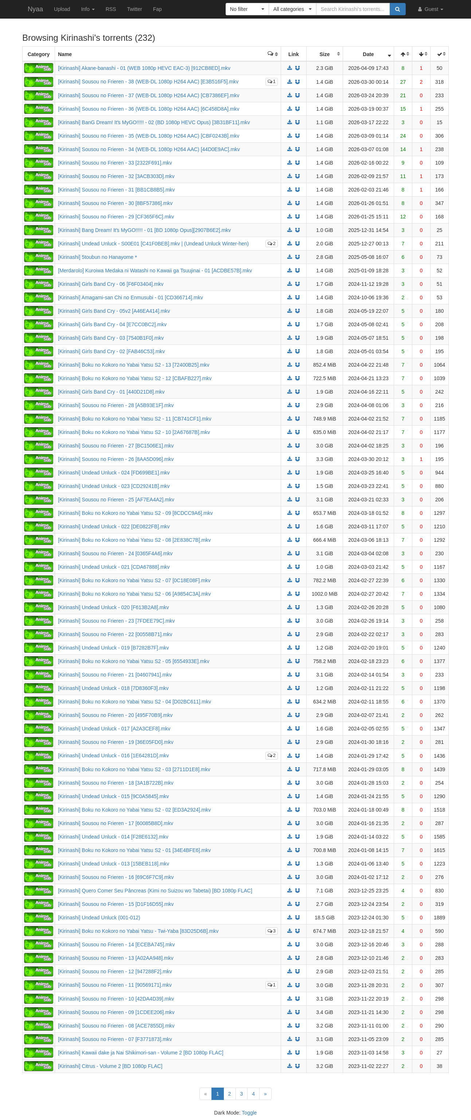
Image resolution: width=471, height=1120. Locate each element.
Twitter (134, 9)
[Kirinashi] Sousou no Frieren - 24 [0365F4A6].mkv (115, 553)
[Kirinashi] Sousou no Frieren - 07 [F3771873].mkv (115, 1039)
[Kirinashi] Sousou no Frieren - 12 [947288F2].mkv (115, 971)
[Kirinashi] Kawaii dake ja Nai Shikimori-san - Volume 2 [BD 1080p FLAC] (140, 1053)
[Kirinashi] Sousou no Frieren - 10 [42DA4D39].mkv (116, 999)
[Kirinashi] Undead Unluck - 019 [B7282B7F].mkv (113, 648)
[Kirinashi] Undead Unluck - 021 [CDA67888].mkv (114, 567)
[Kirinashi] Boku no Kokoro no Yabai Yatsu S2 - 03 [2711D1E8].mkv (134, 769)
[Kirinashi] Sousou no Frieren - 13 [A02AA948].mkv (116, 958)
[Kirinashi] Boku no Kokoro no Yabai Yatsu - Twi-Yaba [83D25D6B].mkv (138, 931)
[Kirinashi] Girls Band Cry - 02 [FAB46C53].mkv (111, 351)
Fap (157, 9)
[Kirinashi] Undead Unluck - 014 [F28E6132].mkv (113, 837)
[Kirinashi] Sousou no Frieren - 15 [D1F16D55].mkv (116, 904)
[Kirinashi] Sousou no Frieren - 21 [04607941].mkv (115, 675)
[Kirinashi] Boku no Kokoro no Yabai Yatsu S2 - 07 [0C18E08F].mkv (134, 580)
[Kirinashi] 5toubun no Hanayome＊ (98, 257)
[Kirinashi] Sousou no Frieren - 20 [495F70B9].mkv (115, 715)
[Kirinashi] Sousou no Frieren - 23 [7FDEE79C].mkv (116, 621)
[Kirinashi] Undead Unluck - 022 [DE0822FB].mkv (114, 526)
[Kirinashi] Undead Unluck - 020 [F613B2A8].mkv (113, 607)
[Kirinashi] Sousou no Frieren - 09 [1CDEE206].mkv (116, 1012)
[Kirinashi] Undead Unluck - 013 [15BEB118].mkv (113, 864)
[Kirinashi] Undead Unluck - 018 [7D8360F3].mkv (113, 688)
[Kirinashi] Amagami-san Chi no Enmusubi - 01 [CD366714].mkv (130, 297)
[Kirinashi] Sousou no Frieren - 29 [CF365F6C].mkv (116, 217)
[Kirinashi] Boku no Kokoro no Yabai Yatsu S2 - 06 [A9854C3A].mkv (134, 594)
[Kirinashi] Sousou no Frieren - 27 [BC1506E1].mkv (116, 446)
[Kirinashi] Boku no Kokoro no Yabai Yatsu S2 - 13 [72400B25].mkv (133, 365)
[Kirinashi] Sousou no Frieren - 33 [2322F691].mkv (115, 163)
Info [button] (87, 9)
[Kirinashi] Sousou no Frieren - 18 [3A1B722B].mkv (116, 783)
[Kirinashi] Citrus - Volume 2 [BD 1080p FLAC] (110, 1066)
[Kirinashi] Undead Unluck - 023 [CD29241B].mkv (114, 486)
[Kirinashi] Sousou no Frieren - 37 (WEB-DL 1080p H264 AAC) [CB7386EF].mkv (148, 95)
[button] (247, 9)
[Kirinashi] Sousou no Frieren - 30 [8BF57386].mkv (115, 203)
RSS (111, 9)
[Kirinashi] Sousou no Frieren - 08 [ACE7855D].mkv (116, 1026)
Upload (62, 9)
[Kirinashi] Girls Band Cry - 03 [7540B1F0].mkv (111, 338)
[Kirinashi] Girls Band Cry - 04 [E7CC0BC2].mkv (112, 324)
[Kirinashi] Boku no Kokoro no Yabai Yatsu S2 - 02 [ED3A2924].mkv (134, 810)
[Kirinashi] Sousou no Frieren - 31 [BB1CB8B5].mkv (116, 190)
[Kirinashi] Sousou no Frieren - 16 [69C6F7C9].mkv (116, 877)
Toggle (249, 1113)
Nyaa (35, 9)
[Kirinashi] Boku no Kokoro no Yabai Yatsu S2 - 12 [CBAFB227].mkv (135, 378)
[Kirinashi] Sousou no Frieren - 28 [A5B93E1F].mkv (116, 405)
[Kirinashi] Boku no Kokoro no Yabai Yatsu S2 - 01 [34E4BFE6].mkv (134, 850)
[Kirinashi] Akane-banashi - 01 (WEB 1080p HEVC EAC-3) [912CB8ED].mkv (144, 68)
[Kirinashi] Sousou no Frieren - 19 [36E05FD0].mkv (116, 742)
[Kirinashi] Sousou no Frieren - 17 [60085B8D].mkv (115, 823)
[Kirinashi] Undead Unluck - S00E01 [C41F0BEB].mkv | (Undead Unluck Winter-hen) (153, 244)
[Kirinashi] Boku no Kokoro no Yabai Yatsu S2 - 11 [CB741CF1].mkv (134, 419)
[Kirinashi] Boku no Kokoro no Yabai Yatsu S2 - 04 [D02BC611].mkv (134, 702)
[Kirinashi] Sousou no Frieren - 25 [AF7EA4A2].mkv (116, 499)
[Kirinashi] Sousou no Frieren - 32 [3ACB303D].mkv (116, 176)
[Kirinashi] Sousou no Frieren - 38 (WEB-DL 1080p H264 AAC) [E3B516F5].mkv (148, 81)
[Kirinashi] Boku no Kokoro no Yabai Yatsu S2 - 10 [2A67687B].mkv (134, 432)
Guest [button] (430, 9)
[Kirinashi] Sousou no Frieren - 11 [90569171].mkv (115, 985)
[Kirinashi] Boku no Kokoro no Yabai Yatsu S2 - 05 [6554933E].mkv (133, 661)
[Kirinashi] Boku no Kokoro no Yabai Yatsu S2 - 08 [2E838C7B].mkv (134, 540)
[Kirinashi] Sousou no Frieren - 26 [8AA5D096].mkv (116, 459)
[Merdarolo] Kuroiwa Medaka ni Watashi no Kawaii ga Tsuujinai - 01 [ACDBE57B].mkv (155, 270)
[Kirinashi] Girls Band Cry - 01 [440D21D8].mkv (111, 392)
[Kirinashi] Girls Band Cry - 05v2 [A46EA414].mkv (114, 311)
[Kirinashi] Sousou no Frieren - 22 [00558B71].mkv (115, 634)
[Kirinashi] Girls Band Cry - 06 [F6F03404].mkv (110, 284)
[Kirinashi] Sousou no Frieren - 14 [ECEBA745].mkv (116, 944)
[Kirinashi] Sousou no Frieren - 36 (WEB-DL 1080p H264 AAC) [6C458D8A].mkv (149, 109)
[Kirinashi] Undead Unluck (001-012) (99, 917)
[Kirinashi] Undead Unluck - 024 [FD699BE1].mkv (114, 473)
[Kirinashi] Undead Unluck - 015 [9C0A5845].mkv (113, 796)
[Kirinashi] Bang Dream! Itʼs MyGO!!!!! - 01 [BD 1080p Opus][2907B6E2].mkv (144, 230)
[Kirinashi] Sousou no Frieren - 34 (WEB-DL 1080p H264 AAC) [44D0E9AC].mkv (149, 149)
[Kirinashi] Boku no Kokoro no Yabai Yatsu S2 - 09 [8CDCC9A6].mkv (135, 513)
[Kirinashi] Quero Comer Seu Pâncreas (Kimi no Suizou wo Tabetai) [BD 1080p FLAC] (155, 891)
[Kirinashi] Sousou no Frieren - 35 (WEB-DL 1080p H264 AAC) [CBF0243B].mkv (148, 136)
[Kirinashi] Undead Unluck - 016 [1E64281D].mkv (113, 755)
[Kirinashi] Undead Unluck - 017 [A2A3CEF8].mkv (114, 728)
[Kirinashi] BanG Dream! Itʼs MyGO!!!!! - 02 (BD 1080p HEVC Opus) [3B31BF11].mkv (154, 122)
